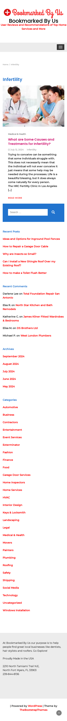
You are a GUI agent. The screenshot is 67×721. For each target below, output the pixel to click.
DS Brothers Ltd (27, 328)
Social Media (11, 587)
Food (6, 467)
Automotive (10, 407)
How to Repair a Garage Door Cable (25, 246)
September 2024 (13, 356)
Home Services (12, 490)
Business (8, 414)
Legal (6, 527)
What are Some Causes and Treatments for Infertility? (31, 141)
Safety (7, 572)
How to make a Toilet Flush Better (25, 273)
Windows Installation (16, 610)
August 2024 (11, 364)
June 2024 (9, 379)
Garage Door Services (16, 475)
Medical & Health (17, 134)
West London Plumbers (36, 335)
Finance (8, 460)
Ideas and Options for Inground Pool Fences (31, 239)
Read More (15, 198)
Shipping (9, 580)
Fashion (8, 452)
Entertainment (12, 429)
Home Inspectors (14, 482)
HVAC (6, 497)
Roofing (8, 565)
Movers (7, 542)
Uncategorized (12, 602)
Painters (8, 550)
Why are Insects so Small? (19, 254)
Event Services (12, 437)
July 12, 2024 (17, 149)
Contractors (10, 422)
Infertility (31, 149)
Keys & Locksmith (14, 512)
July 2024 (8, 371)
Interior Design (12, 505)
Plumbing (9, 557)
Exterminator (11, 444)
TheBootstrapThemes (33, 710)
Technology (10, 595)
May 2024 (9, 386)
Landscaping (11, 520)
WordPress (35, 706)
